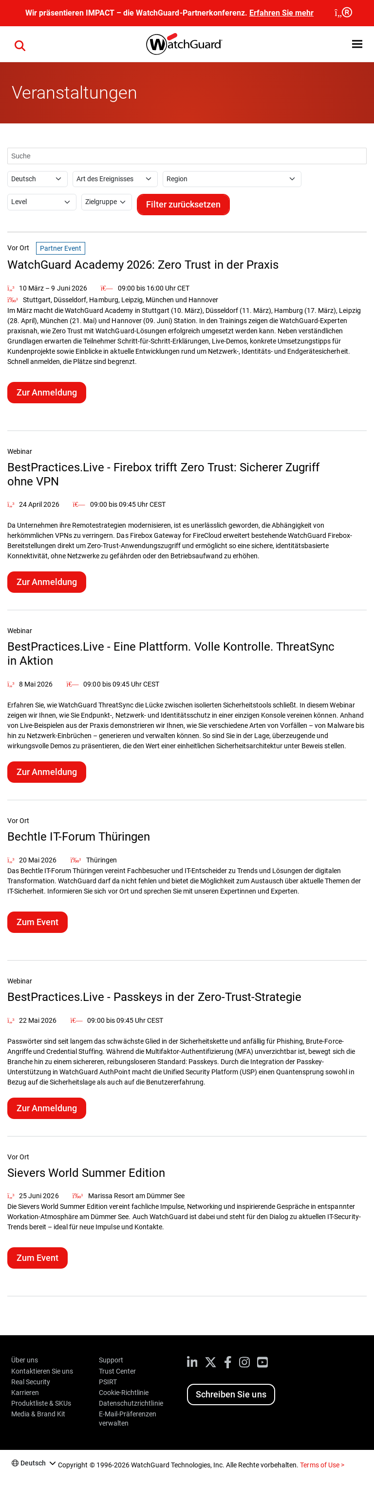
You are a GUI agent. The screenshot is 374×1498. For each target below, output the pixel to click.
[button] (357, 44)
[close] (342, 13)
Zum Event (37, 922)
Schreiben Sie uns (231, 1394)
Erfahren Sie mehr (281, 12)
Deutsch (33, 1463)
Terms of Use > (322, 1465)
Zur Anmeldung (47, 392)
